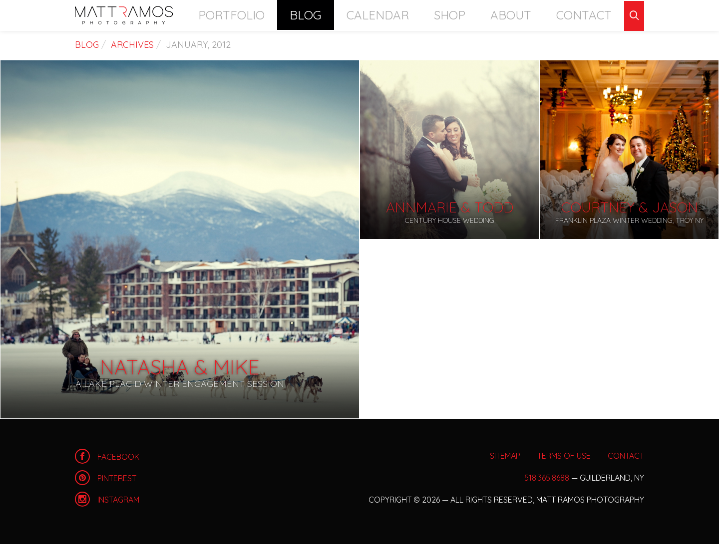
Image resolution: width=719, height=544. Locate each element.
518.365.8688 (546, 478)
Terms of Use (564, 456)
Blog (386, 14)
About (539, 14)
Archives (132, 44)
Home (124, 15)
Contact (594, 14)
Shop (494, 14)
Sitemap (505, 456)
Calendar (440, 14)
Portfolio (330, 14)
